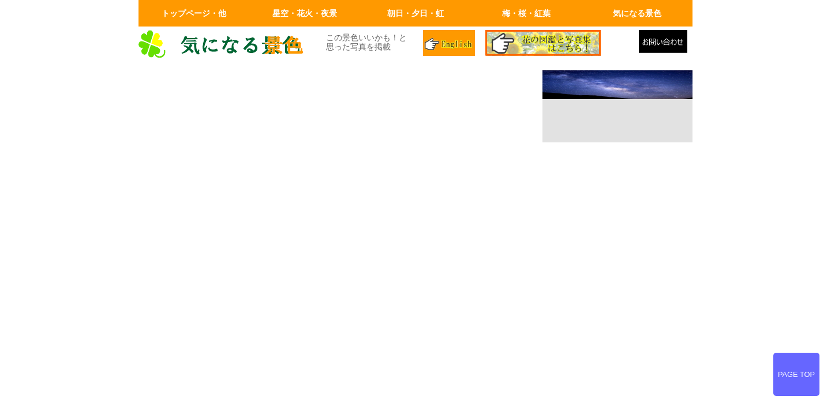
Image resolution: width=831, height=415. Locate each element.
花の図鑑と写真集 (557, 44)
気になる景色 (637, 13)
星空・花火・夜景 (304, 13)
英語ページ (450, 44)
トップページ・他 (194, 13)
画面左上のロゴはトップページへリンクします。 (225, 44)
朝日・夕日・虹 (415, 13)
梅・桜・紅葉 (526, 13)
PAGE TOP (796, 374)
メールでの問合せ (665, 44)
